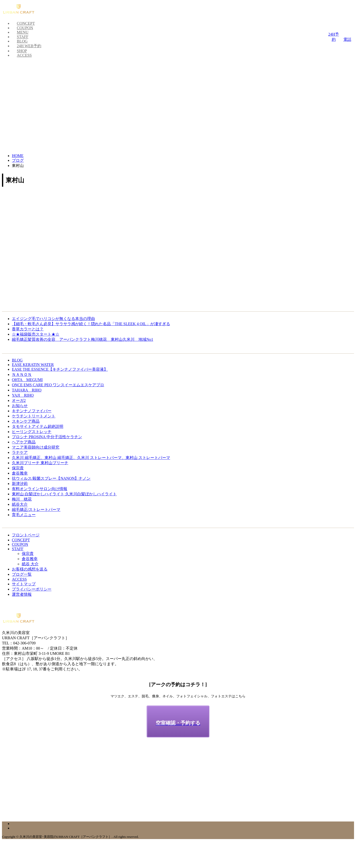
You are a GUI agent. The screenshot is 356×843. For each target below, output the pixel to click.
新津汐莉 (20, 483)
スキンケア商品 (26, 421)
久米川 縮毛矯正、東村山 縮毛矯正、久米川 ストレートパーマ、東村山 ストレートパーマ (91, 458)
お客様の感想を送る (29, 569)
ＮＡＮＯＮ (22, 374)
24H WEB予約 (29, 46)
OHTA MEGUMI (27, 380)
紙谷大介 (20, 504)
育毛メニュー (24, 515)
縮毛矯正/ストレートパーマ (36, 509)
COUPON (25, 28)
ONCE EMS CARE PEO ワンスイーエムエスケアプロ (58, 385)
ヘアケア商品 (24, 442)
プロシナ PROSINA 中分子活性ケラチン (47, 437)
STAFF (22, 37)
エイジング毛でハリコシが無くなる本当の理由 (53, 319)
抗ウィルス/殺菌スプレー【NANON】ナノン (51, 478)
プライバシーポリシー (31, 589)
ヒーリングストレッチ (31, 432)
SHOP (22, 51)
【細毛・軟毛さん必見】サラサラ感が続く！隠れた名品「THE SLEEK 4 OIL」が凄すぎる (91, 324)
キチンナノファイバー (31, 411)
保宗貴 (18, 468)
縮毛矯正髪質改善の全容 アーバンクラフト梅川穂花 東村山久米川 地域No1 (82, 339)
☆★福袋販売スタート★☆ (35, 334)
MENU (22, 32)
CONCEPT (26, 23)
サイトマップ (24, 584)
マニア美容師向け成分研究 (35, 447)
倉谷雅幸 (20, 473)
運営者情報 (22, 594)
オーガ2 (19, 400)
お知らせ (20, 406)
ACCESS (24, 55)
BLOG (22, 41)
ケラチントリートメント (33, 416)
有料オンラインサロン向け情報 (39, 489)
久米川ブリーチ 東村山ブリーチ (40, 463)
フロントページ (26, 535)
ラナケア (20, 452)
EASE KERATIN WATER (33, 365)
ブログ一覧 (22, 574)
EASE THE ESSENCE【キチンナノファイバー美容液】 (60, 369)
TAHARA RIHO (27, 390)
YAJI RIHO (23, 395)
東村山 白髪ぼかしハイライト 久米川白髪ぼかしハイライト (64, 494)
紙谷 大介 (30, 564)
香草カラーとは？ (28, 329)
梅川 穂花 (22, 499)
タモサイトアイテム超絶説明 (37, 426)
